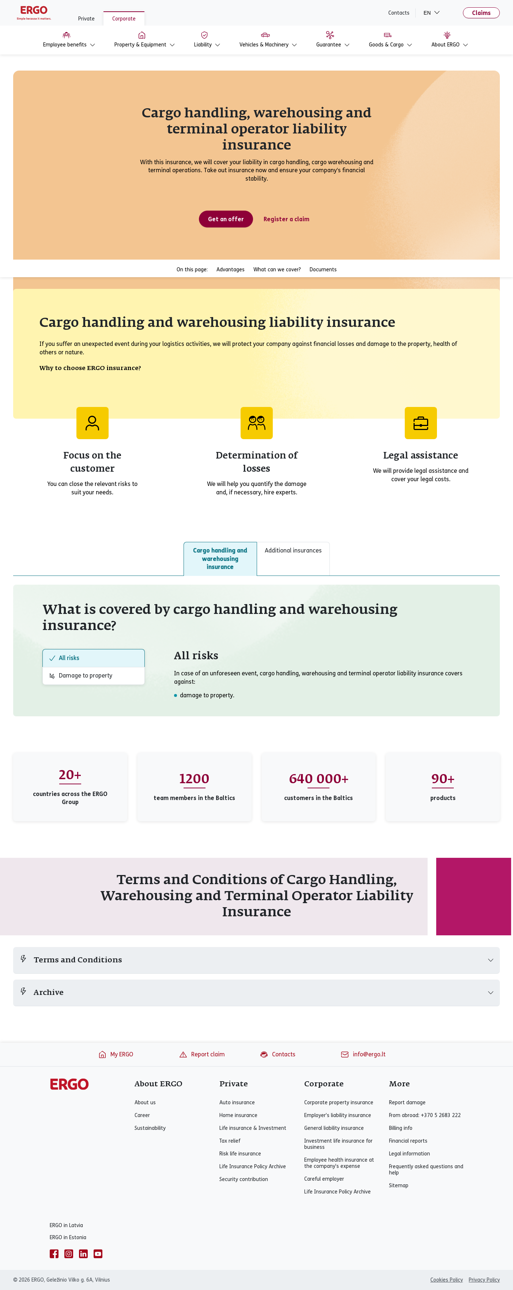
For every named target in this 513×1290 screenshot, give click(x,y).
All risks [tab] (64, 658)
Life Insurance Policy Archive (252, 1166)
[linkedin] (83, 1253)
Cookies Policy (446, 1280)
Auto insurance (237, 1102)
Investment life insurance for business (338, 1144)
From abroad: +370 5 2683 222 (425, 1115)
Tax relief (229, 1141)
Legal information (409, 1154)
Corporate (124, 19)
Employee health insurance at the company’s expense (339, 1163)
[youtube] (98, 1253)
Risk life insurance (240, 1154)
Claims (481, 13)
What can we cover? (277, 270)
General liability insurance (334, 1128)
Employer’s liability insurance (337, 1115)
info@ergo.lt (362, 1054)
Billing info (400, 1128)
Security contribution (243, 1179)
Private (86, 19)
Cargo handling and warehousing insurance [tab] (220, 558)
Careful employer (324, 1179)
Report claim (202, 1054)
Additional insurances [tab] (293, 550)
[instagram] (68, 1253)
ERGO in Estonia (68, 1237)
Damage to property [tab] (80, 675)
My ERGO (115, 1054)
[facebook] (54, 1253)
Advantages (230, 270)
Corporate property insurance (338, 1102)
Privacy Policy (484, 1280)
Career (142, 1115)
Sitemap (398, 1185)
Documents (323, 270)
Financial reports (408, 1141)
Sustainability (150, 1128)
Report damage (407, 1102)
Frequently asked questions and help (426, 1169)
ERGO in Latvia (66, 1225)
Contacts (399, 13)
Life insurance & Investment (252, 1128)
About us (145, 1102)
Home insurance (238, 1115)
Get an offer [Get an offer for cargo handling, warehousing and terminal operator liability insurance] (226, 219)
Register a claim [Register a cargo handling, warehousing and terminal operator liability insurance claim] (286, 219)
